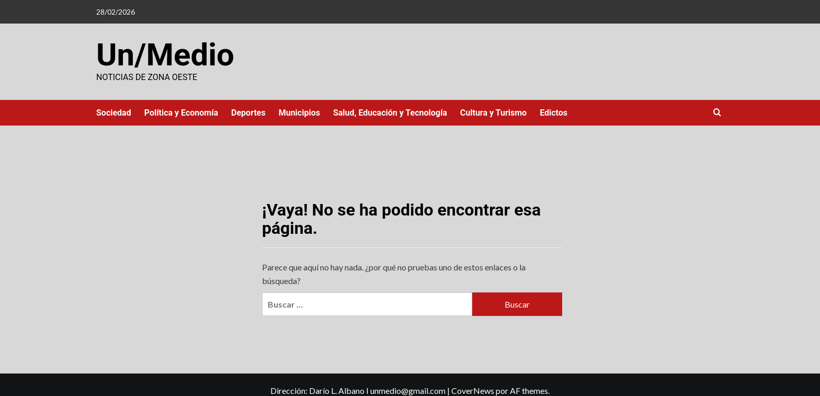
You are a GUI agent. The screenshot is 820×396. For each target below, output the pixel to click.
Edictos (553, 113)
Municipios (299, 113)
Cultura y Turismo (493, 113)
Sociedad (113, 113)
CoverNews (472, 390)
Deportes (248, 113)
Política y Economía (181, 113)
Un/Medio (165, 54)
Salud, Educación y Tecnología (390, 113)
